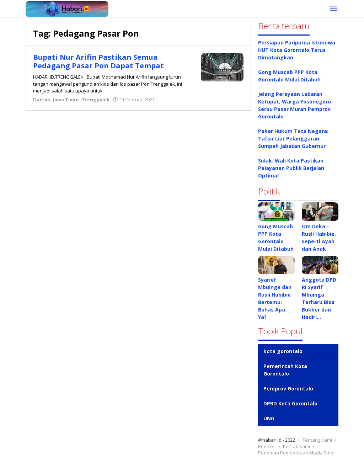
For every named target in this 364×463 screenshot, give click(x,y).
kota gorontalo (283, 351)
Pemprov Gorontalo (288, 388)
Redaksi (266, 446)
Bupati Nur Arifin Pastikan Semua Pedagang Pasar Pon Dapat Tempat (98, 61)
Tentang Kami (317, 440)
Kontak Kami (296, 446)
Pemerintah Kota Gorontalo (285, 370)
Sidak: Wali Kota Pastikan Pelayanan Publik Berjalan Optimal (291, 168)
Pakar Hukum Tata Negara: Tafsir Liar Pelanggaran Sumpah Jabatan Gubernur (293, 138)
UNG (268, 418)
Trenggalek (95, 99)
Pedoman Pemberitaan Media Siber (296, 452)
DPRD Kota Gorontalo (290, 403)
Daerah (41, 99)
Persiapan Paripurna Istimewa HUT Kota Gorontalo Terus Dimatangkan (296, 50)
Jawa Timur (66, 99)
